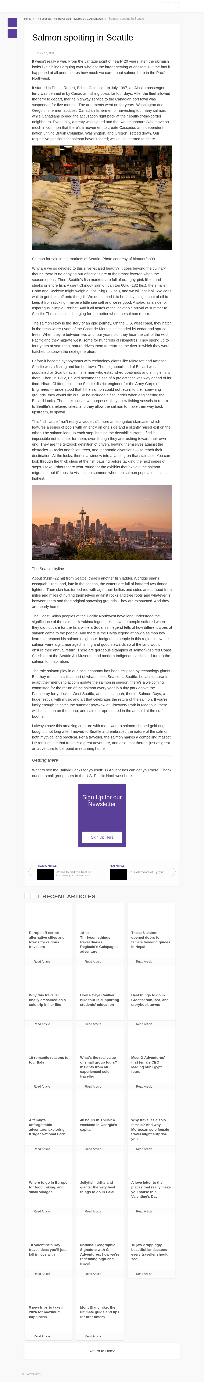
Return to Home (102, 1351)
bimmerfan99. (144, 259)
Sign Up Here (102, 837)
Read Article (42, 961)
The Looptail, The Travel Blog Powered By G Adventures (70, 18)
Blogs (12, 33)
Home (12, 22)
